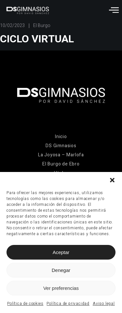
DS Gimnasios (61, 145)
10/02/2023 (12, 25)
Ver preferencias (61, 288)
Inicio (61, 136)
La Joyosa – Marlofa (61, 154)
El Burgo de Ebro (61, 164)
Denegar (61, 270)
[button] (112, 180)
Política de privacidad (68, 303)
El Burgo (41, 25)
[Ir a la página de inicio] (27, 10)
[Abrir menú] (114, 10)
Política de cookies (25, 303)
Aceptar (61, 252)
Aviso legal (104, 303)
